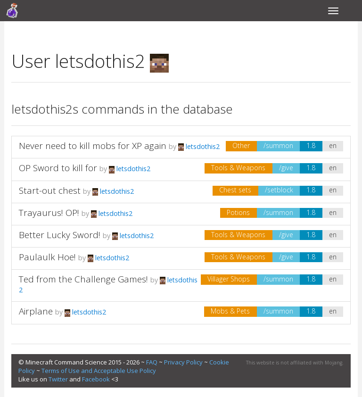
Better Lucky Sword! (59, 235)
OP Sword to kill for (58, 168)
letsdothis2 (199, 146)
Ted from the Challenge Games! (83, 279)
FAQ (151, 362)
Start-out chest (50, 190)
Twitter (58, 379)
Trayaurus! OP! (49, 213)
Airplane (36, 311)
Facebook (96, 379)
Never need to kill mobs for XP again (92, 146)
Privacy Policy (183, 362)
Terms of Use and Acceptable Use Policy (98, 370)
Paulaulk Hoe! (47, 257)
